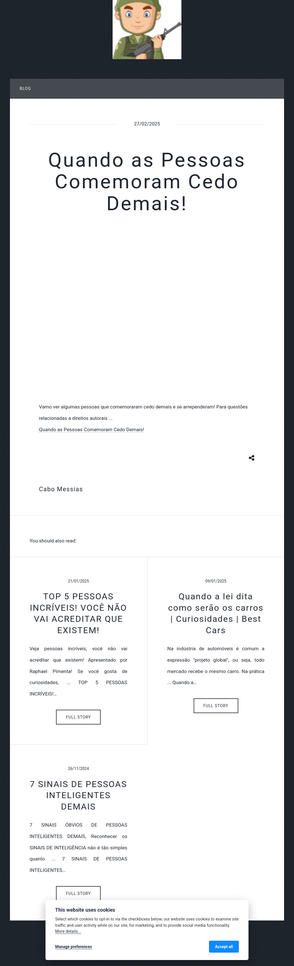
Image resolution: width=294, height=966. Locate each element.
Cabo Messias (61, 489)
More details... (68, 931)
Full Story (78, 717)
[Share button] (252, 457)
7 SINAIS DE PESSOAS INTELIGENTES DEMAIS (78, 795)
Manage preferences (73, 946)
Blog (25, 88)
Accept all (224, 946)
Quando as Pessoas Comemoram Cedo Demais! (91, 429)
